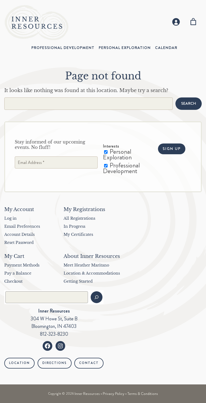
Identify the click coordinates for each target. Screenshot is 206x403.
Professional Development (121, 168)
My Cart (14, 256)
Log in (10, 218)
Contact (89, 362)
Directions (54, 362)
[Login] (175, 21)
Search (188, 103)
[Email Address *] (56, 162)
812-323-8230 (54, 334)
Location (19, 362)
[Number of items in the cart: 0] (193, 21)
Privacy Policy (113, 393)
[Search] (96, 297)
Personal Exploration (117, 154)
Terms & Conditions (142, 393)
